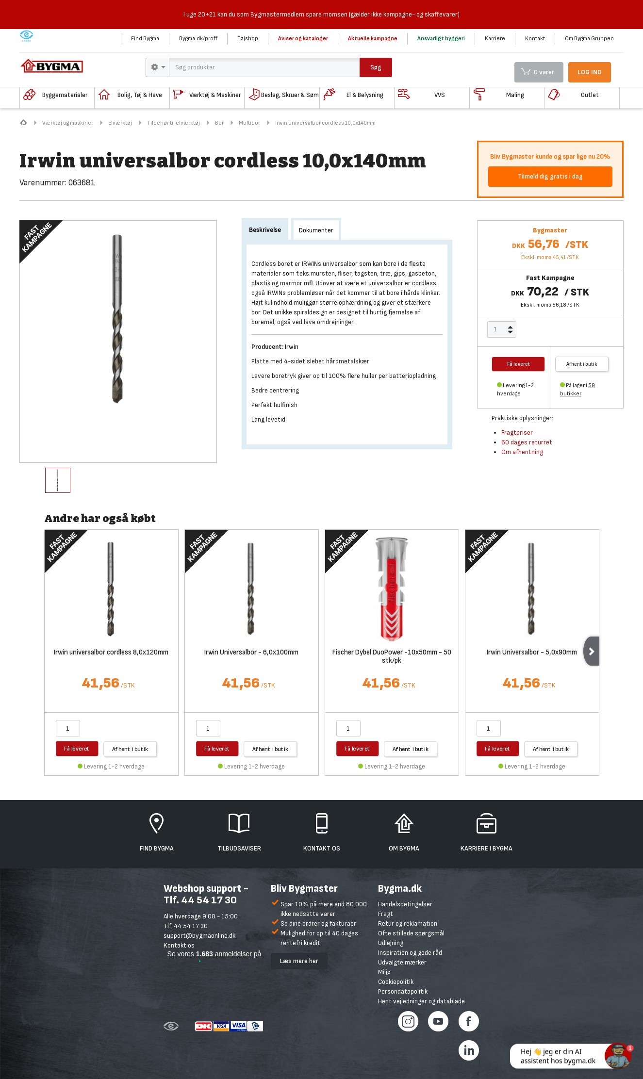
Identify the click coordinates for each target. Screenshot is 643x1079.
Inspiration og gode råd (410, 952)
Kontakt (535, 38)
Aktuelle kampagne (372, 38)
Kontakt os (179, 945)
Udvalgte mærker (402, 962)
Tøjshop (247, 38)
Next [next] (591, 651)
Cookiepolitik (395, 982)
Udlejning (390, 943)
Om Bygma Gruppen (589, 38)
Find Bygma (145, 38)
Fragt (385, 914)
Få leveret (77, 748)
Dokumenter (316, 230)
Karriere (495, 38)
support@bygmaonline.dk (199, 936)
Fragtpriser (517, 432)
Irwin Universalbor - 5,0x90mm (532, 653)
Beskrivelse (265, 230)
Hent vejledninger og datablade (421, 1001)
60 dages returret (526, 442)
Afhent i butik (581, 364)
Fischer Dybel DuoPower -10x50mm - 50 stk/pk (391, 657)
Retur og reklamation (407, 923)
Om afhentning (522, 452)
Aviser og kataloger (303, 38)
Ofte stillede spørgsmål (411, 933)
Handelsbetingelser (405, 904)
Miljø (384, 972)
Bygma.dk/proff (198, 38)
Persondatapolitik (403, 991)
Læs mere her (299, 961)
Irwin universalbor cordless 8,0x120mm (111, 653)
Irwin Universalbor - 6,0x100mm (251, 653)
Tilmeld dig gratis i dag (550, 176)
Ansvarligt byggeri (441, 38)
